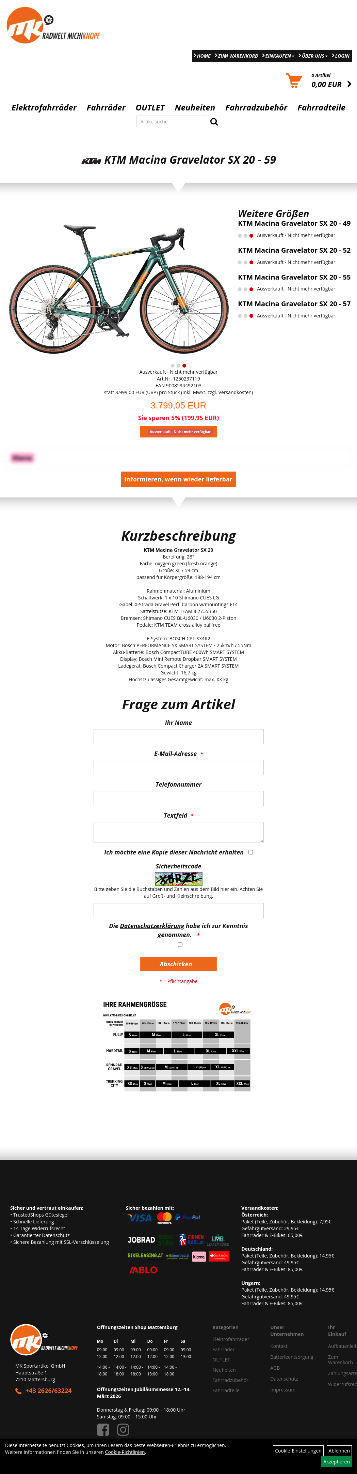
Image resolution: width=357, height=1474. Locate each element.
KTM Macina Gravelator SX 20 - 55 (294, 277)
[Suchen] (214, 121)
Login (342, 56)
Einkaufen (279, 56)
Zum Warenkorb (238, 56)
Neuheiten (195, 107)
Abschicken (176, 964)
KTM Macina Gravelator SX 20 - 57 (294, 303)
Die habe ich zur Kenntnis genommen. (178, 930)
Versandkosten (234, 392)
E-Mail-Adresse (175, 753)
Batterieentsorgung (291, 1357)
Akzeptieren (336, 1461)
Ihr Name (178, 722)
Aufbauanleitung (335, 1346)
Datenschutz (284, 1378)
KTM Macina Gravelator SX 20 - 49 (294, 223)
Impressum (282, 1389)
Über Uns (315, 56)
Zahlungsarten (335, 1373)
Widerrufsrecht (335, 1384)
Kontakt (279, 1346)
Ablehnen (339, 1450)
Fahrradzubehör (256, 107)
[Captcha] (179, 910)
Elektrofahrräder (44, 107)
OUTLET (150, 107)
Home (204, 56)
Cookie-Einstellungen (298, 1450)
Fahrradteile (321, 107)
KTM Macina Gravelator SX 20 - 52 (294, 250)
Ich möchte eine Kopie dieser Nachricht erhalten (174, 852)
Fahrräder (106, 107)
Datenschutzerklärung (152, 926)
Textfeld (175, 815)
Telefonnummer (178, 784)
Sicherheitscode (178, 866)
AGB (275, 1368)
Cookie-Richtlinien (125, 1452)
